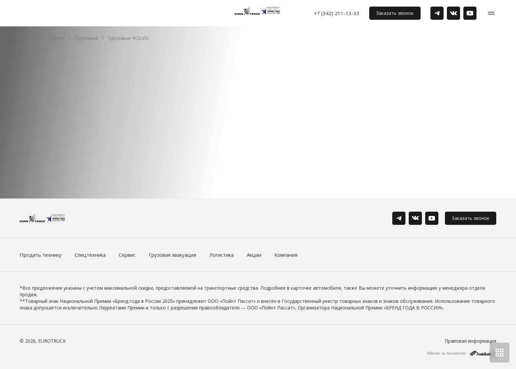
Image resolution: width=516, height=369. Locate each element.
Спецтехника (90, 254)
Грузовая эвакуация (172, 254)
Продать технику (41, 254)
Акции (254, 254)
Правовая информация (470, 341)
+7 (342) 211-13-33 (336, 13)
